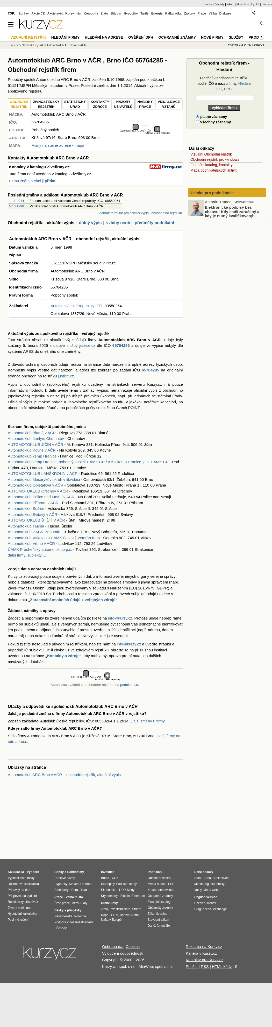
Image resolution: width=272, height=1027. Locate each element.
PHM (114, 915)
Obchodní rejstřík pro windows (214, 159)
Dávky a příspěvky (68, 910)
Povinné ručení (18, 920)
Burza (105, 878)
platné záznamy (211, 117)
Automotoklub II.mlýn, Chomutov (36, 438)
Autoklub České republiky (72, 306)
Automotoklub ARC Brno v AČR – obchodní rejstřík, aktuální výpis (64, 774)
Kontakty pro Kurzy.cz (204, 960)
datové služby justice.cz (74, 345)
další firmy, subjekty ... (27, 555)
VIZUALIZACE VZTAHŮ (169, 104)
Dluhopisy (107, 884)
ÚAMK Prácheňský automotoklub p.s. (40, 549)
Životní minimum (19, 908)
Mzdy (75, 903)
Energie (157, 13)
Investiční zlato (120, 909)
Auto (197, 878)
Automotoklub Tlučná (26, 526)
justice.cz (66, 376)
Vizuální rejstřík (28, 37)
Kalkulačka (173, 13)
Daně (151, 925)
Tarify (144, 13)
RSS (205, 966)
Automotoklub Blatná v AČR (32, 433)
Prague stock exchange (210, 909)
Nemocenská (63, 916)
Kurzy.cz (13, 45)
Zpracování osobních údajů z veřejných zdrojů (73, 599)
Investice (107, 872)
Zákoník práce (157, 914)
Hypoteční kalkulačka (22, 914)
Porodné (80, 916)
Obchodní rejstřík (33, 45)
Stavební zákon (158, 920)
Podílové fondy (126, 884)
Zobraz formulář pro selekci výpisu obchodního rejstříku (140, 213)
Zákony (189, 13)
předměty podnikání (154, 223)
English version (205, 897)
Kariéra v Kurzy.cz (201, 953)
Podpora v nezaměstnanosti (73, 922)
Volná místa (74, 897)
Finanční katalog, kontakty (211, 165)
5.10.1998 (16, 206)
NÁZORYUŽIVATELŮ (123, 104)
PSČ (171, 884)
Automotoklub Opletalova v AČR (35, 485)
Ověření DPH (140, 37)
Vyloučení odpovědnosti (122, 953)
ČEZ (115, 878)
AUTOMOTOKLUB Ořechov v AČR (38, 491)
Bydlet (255, 4)
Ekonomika (108, 890)
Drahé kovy (109, 903)
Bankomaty (75, 872)
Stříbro (136, 909)
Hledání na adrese (104, 37)
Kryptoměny (109, 896)
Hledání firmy (65, 37)
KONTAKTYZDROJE (100, 104)
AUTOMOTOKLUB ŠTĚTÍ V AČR (36, 520)
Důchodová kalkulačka (23, 884)
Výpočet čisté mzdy (21, 878)
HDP (122, 890)
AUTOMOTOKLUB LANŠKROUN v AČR (43, 473)
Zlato (104, 13)
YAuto (230, 4)
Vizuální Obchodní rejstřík (211, 154)
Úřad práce (62, 903)
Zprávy (24, 13)
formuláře (163, 925)
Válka (213, 13)
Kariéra (207, 4)
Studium (267, 4)
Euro (74, 890)
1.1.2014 (17, 201)
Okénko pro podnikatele (211, 193)
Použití (192, 966)
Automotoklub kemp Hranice (32, 456)
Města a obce (157, 884)
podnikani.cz (130, 685)
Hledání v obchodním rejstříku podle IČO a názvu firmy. (224, 83)
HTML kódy (222, 966)
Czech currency (205, 903)
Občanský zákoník (160, 908)
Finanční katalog (159, 902)
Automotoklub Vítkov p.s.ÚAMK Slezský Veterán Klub (54, 538)
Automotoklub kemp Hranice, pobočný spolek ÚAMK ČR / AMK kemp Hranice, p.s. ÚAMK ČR (88, 462)
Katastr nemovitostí (161, 890)
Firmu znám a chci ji (32, 181)
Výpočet (33, 872)
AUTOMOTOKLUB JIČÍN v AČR (35, 444)
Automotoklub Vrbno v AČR (31, 543)
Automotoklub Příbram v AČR (33, 503)
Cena (207, 878)
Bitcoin (116, 13)
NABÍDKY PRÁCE (145, 104)
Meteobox (243, 4)
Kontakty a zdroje (63, 655)
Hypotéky (131, 13)
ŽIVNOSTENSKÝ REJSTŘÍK (46, 104)
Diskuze (225, 13)
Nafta (135, 915)
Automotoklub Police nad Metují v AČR (41, 497)
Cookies (133, 946)
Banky (59, 872)
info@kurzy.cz (120, 618)
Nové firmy (212, 37)
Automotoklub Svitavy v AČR (32, 514)
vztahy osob (118, 223)
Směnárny (61, 890)
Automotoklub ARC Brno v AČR (66, 45)
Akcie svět (55, 13)
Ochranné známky (177, 37)
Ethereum (138, 896)
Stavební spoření (80, 884)
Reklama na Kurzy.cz (204, 946)
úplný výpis (90, 223)
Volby (198, 890)
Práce (202, 13)
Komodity (91, 13)
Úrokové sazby (64, 878)
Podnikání (155, 872)
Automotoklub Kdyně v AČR (32, 450)
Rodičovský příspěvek (23, 902)
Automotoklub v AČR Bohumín (34, 532)
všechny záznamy (213, 122)
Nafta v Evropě (111, 920)
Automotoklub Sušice (26, 508)
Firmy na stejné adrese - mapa (58, 145)
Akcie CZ (38, 13)
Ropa (105, 915)
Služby (236, 37)
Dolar (83, 890)
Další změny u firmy (147, 721)
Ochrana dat (113, 946)
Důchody (60, 928)
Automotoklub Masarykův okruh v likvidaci (44, 479)
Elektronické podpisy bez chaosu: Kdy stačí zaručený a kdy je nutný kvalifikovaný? (232, 211)
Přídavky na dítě (19, 890)
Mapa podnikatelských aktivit (213, 170)
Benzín (125, 915)
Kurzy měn (73, 13)
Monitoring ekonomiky (209, 884)
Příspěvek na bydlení (22, 896)
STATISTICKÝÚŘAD (75, 104)
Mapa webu (211, 890)
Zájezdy (219, 4)
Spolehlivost (221, 878)
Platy (84, 903)
